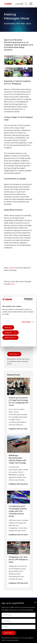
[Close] (35, 602)
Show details (26, 322)
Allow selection (9, 337)
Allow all (7, 327)
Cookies (12, 268)
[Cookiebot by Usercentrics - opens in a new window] (26, 299)
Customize (10, 332)
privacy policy (13, 640)
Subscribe (13, 354)
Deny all (7, 342)
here (13, 284)
